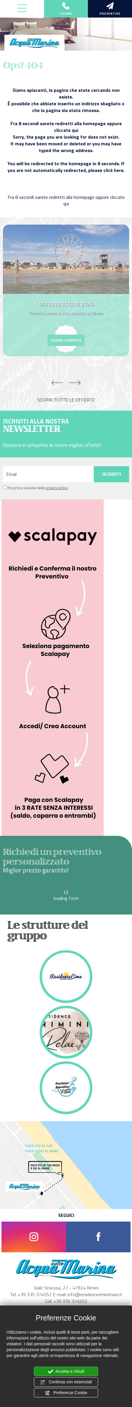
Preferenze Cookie (66, 1393)
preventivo (110, 9)
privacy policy (57, 488)
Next (75, 382)
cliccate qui (66, 130)
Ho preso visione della (38, 488)
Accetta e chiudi (66, 1371)
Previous (57, 382)
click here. (114, 170)
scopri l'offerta (66, 340)
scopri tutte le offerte (66, 400)
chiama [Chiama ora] (66, 9)
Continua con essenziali (66, 1382)
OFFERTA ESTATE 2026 (66, 304)
